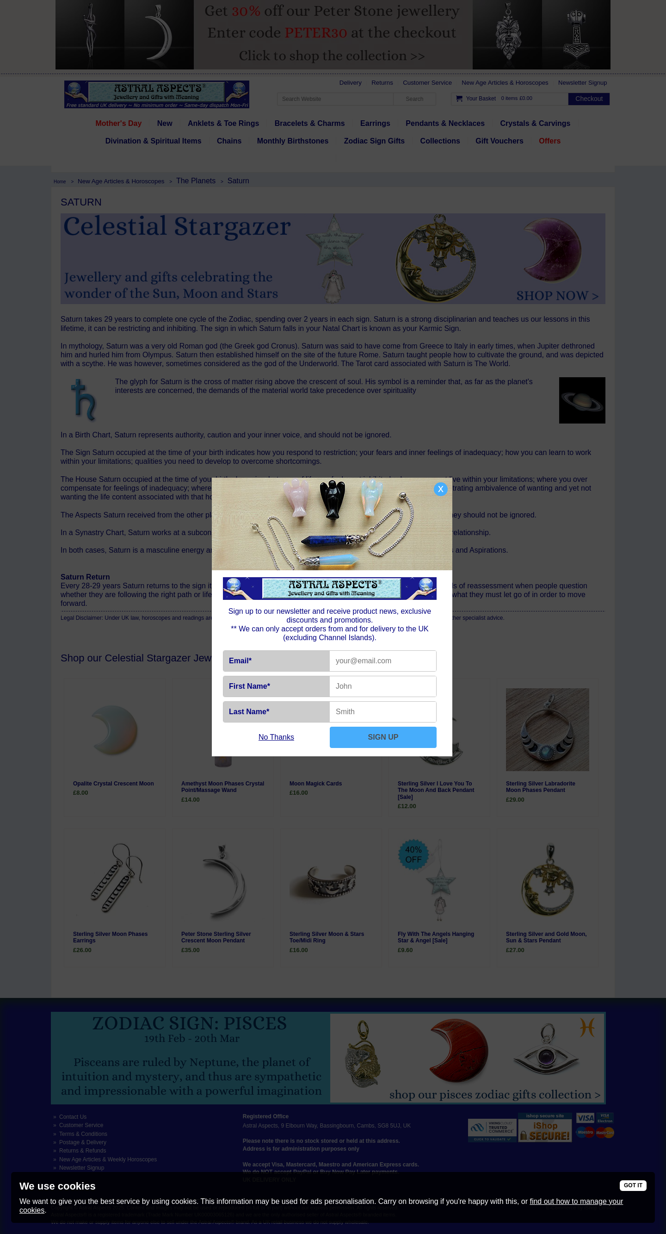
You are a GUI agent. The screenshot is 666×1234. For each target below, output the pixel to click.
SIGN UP (383, 737)
